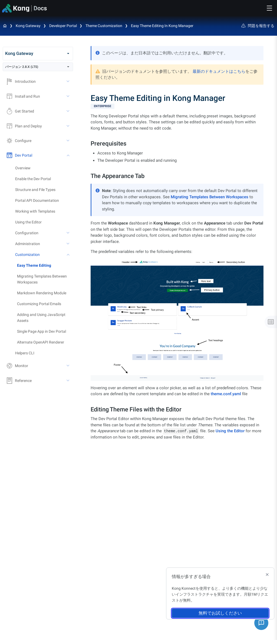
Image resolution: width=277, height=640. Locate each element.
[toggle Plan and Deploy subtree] (68, 126)
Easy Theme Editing (34, 265)
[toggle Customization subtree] (68, 254)
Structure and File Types (35, 189)
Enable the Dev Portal (33, 179)
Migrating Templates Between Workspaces (42, 279)
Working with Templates (35, 211)
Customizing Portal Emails (39, 304)
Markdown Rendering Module (41, 293)
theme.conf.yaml (226, 393)
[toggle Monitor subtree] (68, 365)
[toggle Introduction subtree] (68, 81)
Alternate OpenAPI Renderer (40, 342)
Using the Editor (28, 222)
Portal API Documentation (37, 200)
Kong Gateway (28, 26)
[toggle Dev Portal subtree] (68, 155)
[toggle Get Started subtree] (68, 111)
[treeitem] (45, 265)
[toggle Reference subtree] (68, 380)
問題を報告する (257, 25)
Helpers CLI (24, 353)
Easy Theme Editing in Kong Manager (162, 26)
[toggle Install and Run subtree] (68, 96)
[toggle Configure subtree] (68, 140)
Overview (23, 168)
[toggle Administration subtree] (68, 243)
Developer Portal (63, 26)
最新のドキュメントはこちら (219, 71)
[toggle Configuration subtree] (68, 233)
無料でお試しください (220, 613)
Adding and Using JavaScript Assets (41, 317)
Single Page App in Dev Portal (41, 331)
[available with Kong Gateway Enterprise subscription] (177, 106)
